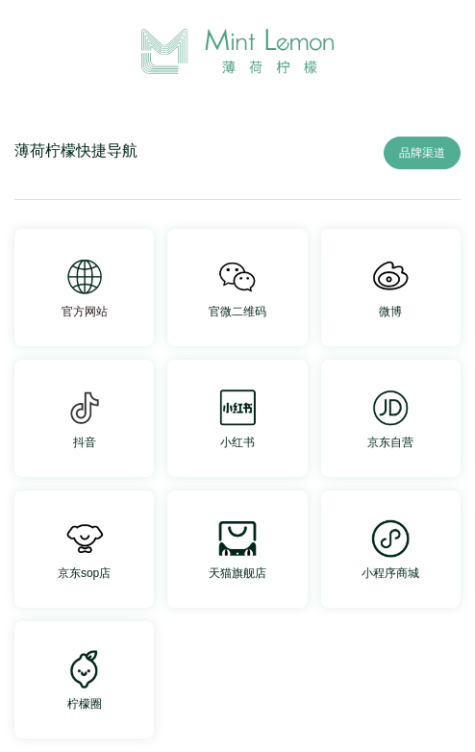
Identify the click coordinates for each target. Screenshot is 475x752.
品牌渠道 (422, 153)
